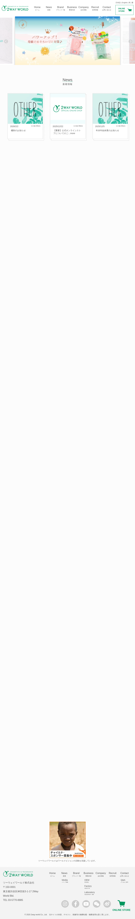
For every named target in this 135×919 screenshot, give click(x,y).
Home (37, 8)
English (124, 2)
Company (83, 8)
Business (72, 8)
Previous (5, 40)
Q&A (125, 881)
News (49, 8)
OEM (89, 881)
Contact (107, 8)
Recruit (95, 8)
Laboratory (89, 893)
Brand (60, 8)
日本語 (118, 2)
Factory (89, 887)
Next (129, 40)
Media (65, 881)
